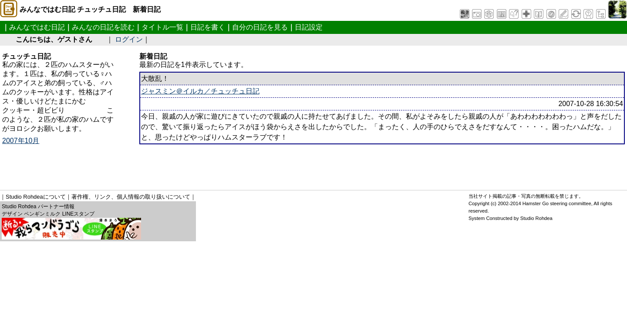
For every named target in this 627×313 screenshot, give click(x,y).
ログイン (129, 39)
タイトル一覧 (162, 27)
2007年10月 (20, 140)
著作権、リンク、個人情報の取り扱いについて (130, 196)
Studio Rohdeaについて (36, 196)
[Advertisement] (272, 163)
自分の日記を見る (260, 27)
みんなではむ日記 (37, 27)
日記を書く (207, 27)
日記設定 (309, 27)
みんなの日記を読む (103, 27)
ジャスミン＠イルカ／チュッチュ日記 (200, 91)
